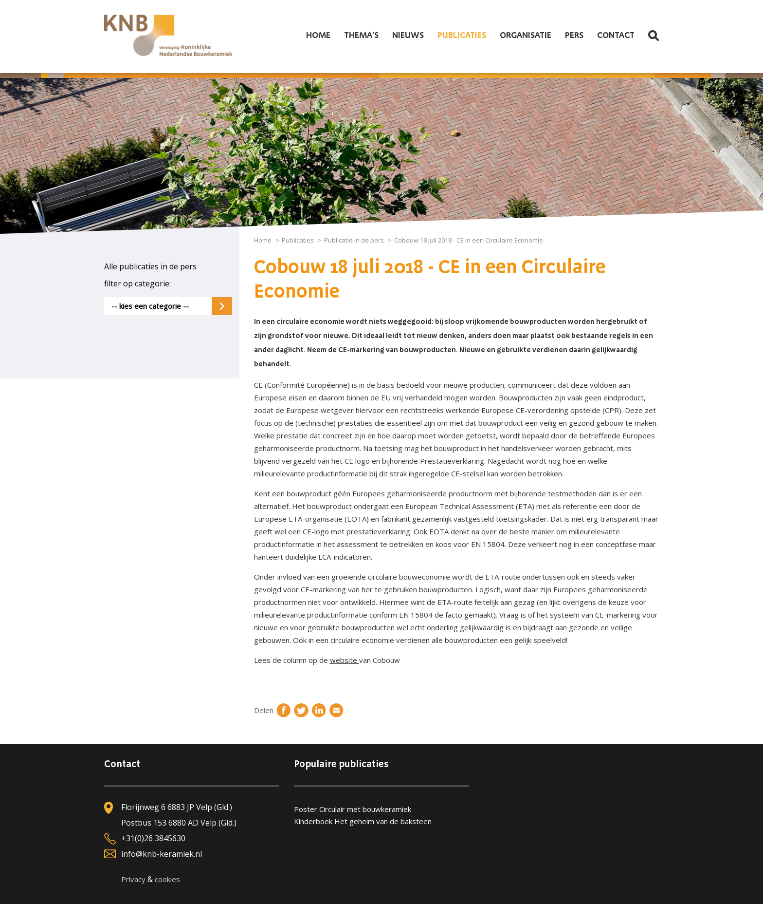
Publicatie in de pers (354, 240)
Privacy (133, 879)
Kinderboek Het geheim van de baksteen (363, 821)
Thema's (361, 35)
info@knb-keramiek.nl (161, 853)
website (344, 660)
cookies (167, 879)
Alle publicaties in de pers (150, 266)
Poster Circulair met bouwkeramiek (352, 809)
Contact (616, 35)
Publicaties (461, 35)
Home (318, 35)
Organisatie (525, 35)
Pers (574, 35)
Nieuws (408, 35)
